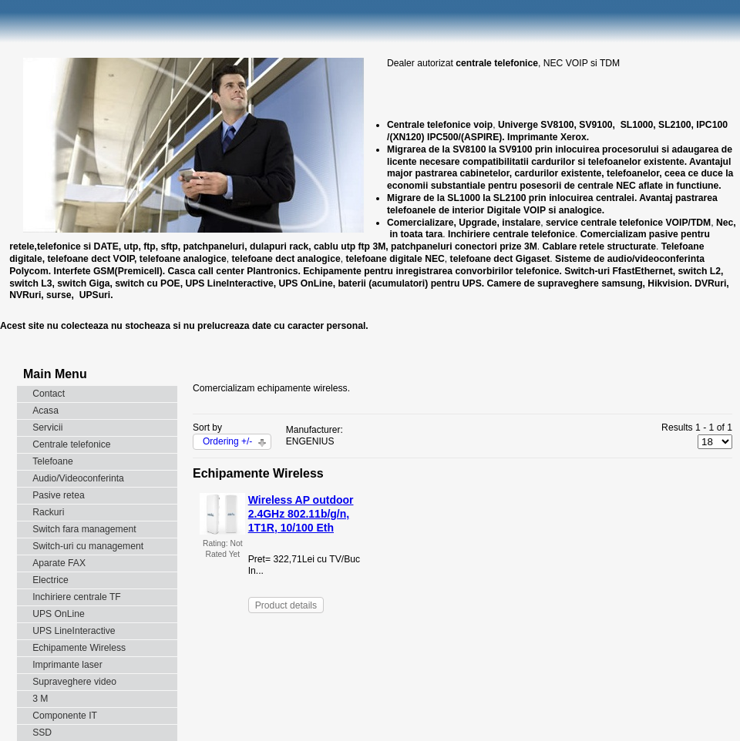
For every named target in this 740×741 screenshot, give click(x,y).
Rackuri (48, 512)
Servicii (47, 427)
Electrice (50, 580)
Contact (48, 393)
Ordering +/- (227, 441)
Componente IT (64, 715)
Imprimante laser (67, 664)
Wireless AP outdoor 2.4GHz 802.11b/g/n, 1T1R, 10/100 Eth (301, 514)
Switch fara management (84, 529)
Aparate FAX (59, 563)
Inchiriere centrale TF (76, 597)
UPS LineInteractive (73, 630)
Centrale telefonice (71, 444)
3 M (40, 698)
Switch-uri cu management (87, 546)
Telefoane (52, 461)
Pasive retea (58, 495)
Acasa (45, 410)
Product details (286, 605)
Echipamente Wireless (79, 647)
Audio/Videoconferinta (78, 478)
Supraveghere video (74, 681)
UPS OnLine (58, 614)
